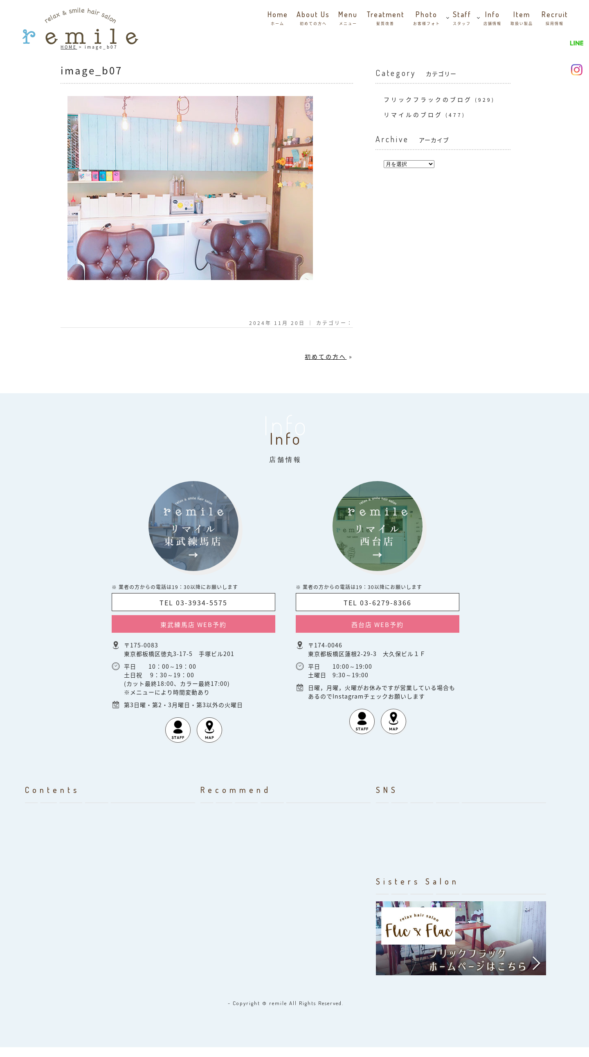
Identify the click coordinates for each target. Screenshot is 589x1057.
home (278, 19)
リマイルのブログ (413, 114)
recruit (555, 19)
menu (347, 19)
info (492, 19)
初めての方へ (325, 356)
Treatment (385, 19)
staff (462, 19)
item (521, 19)
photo (426, 19)
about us (313, 19)
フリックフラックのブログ (428, 99)
